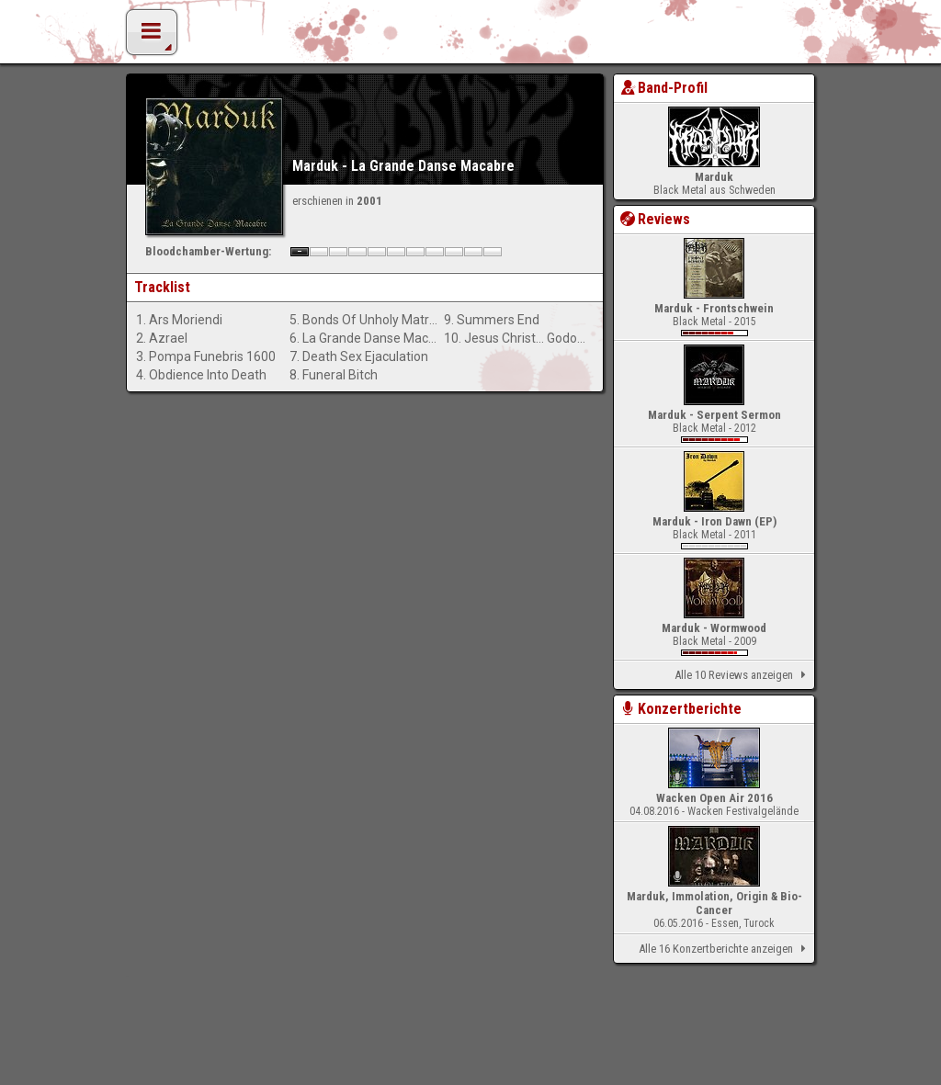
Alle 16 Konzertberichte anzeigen (725, 949)
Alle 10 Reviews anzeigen (743, 675)
